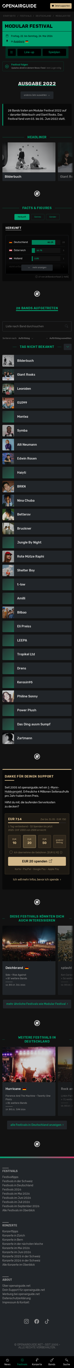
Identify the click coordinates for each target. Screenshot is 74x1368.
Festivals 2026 (11, 1189)
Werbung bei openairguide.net (21, 1294)
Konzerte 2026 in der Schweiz (21, 1260)
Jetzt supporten (61, 6)
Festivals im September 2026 (20, 1206)
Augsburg (19, 41)
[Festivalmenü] (12, 52)
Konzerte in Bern (12, 1239)
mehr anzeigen (37, 267)
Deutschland (43, 16)
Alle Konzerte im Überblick (18, 1264)
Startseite (9, 16)
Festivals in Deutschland (17, 1185)
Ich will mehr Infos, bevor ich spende (36, 879)
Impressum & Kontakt (15, 1302)
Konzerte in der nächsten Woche (22, 1244)
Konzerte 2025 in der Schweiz (21, 1256)
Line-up (29, 52)
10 (14, 841)
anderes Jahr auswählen (37, 95)
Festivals (25, 16)
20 (29, 841)
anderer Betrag (59, 841)
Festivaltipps (10, 1177)
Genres (37, 217)
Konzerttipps (10, 1231)
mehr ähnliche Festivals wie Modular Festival (36, 1004)
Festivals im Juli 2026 (16, 1202)
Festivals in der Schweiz (17, 1181)
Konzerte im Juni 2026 (16, 1252)
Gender (52, 217)
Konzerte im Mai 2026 (16, 1248)
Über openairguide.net (16, 1285)
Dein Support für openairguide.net (23, 1290)
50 (44, 841)
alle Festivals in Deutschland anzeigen (35, 1125)
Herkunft (22, 217)
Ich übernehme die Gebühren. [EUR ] (36, 852)
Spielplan (54, 52)
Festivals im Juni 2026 (16, 1198)
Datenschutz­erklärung (16, 1298)
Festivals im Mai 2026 (16, 1193)
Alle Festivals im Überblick (18, 1210)
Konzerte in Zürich (13, 1235)
